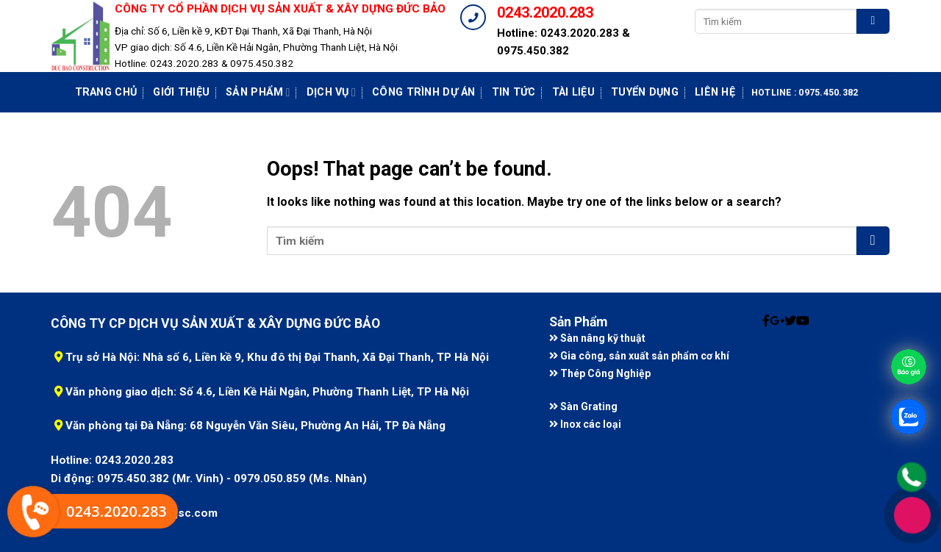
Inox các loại (585, 424)
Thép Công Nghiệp (600, 373)
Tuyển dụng (645, 92)
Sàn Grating (583, 406)
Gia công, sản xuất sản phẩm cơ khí (639, 356)
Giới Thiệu (181, 92)
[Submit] (873, 21)
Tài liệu (573, 92)
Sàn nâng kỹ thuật (597, 338)
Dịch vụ (331, 92)
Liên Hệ (715, 92)
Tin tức (514, 92)
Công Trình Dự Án (424, 92)
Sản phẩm (258, 92)
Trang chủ (106, 92)
